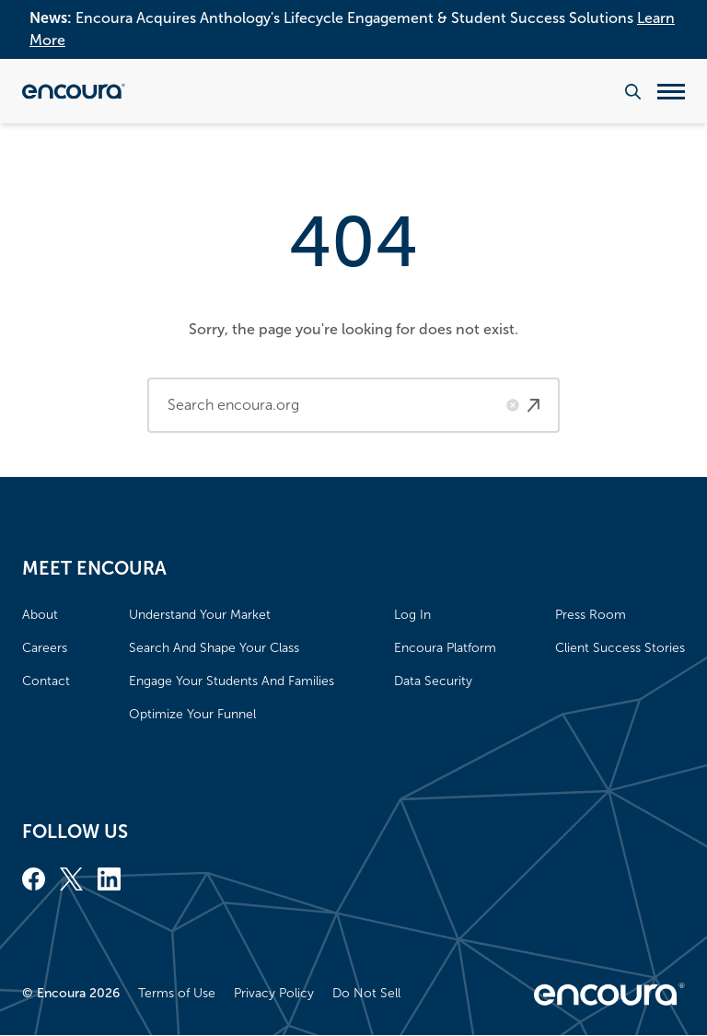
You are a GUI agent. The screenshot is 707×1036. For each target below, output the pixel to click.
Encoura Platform (445, 648)
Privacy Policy (274, 993)
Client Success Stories (620, 648)
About (40, 615)
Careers (44, 648)
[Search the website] (633, 91)
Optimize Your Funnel (192, 714)
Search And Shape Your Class (214, 648)
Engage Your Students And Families (231, 681)
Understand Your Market (200, 615)
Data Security (433, 681)
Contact (46, 681)
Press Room (590, 615)
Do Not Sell (366, 993)
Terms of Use (176, 993)
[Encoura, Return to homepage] (73, 91)
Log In (412, 615)
